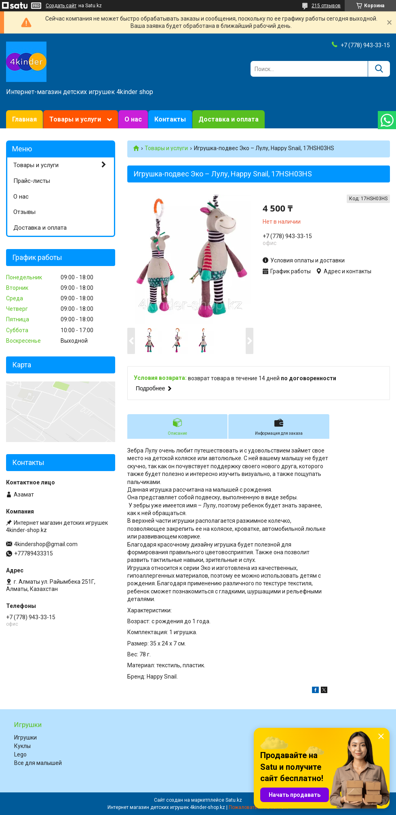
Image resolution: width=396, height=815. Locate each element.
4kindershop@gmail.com (46, 544)
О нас (133, 119)
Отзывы (24, 212)
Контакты (170, 119)
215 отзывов (326, 5)
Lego (20, 754)
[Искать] (379, 69)
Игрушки (25, 737)
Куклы (22, 746)
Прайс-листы (31, 180)
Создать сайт (61, 5)
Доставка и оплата (228, 119)
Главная (24, 119)
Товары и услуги (75, 119)
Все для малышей (38, 763)
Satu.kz (233, 800)
